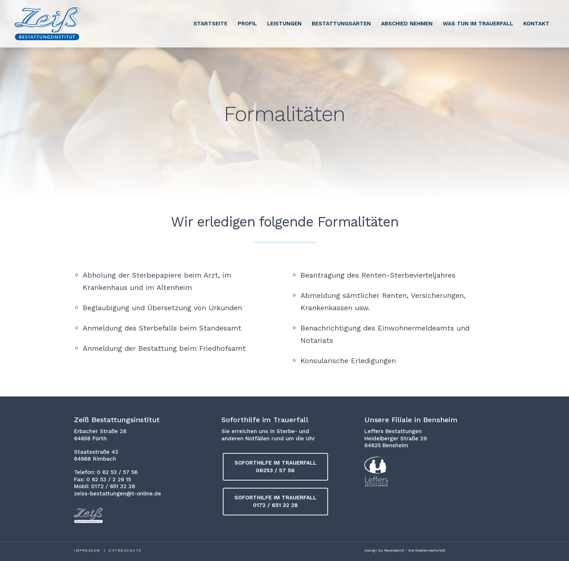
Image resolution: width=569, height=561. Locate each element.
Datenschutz (125, 550)
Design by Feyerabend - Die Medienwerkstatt (404, 550)
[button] (275, 467)
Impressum (87, 550)
